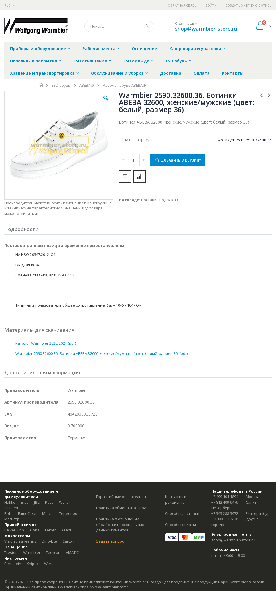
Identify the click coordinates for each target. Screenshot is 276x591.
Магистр (11, 518)
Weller (64, 502)
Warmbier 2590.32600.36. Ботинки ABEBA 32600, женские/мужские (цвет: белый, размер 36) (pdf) (101, 353)
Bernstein (12, 563)
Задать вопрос (110, 541)
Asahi (66, 530)
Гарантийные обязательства (123, 496)
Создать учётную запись (248, 5)
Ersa (25, 502)
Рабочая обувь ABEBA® (124, 85)
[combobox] (118, 26)
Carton (68, 541)
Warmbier (31, 552)
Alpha (34, 530)
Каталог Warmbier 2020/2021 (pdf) (45, 343)
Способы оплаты (180, 524)
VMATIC (72, 552)
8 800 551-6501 (226, 518)
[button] (106, 102)
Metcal (48, 513)
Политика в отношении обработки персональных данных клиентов (120, 524)
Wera (49, 563)
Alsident (11, 507)
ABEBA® (86, 85)
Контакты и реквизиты (175, 499)
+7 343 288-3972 (224, 513)
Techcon (53, 552)
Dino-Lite (49, 541)
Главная (41, 85)
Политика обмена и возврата (123, 507)
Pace (49, 502)
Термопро (68, 513)
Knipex (33, 563)
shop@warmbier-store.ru (206, 28)
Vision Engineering (20, 541)
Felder (50, 530)
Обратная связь (182, 5)
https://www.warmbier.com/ (104, 587)
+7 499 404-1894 (224, 496)
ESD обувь (61, 85)
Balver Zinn (14, 530)
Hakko (9, 502)
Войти (211, 5)
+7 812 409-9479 (224, 502)
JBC (37, 502)
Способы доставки (182, 513)
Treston (11, 552)
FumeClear (27, 513)
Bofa (8, 513)
